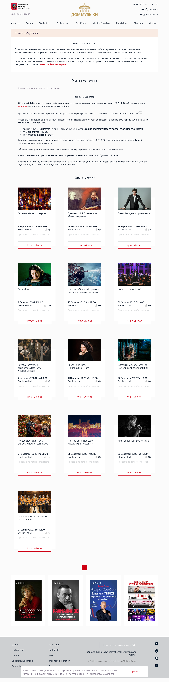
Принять (135, 671)
